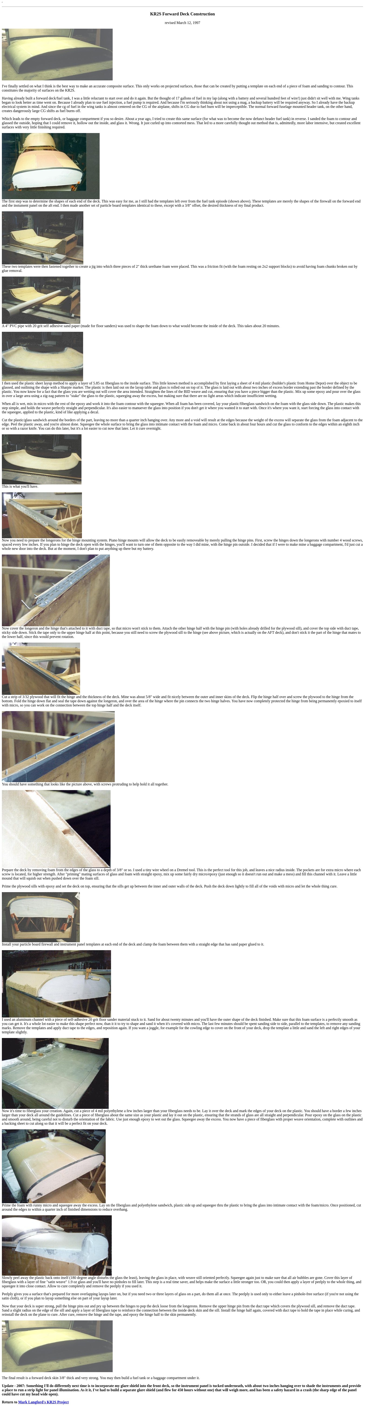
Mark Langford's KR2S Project (43, 1402)
